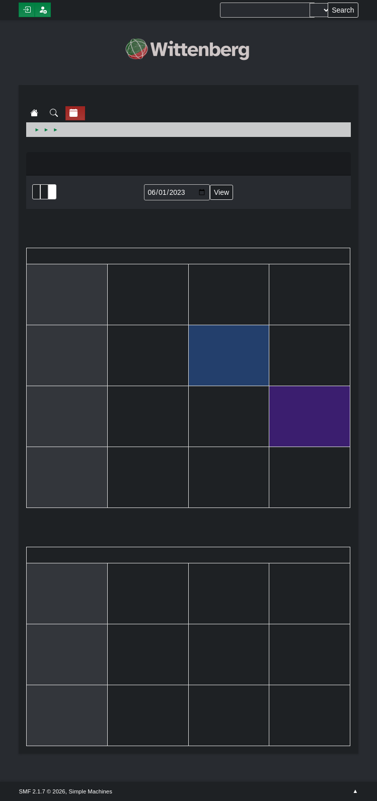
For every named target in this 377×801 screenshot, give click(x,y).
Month (44, 191)
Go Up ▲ (355, 791)
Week (52, 191)
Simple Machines (90, 791)
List (36, 191)
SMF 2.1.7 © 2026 (42, 791)
